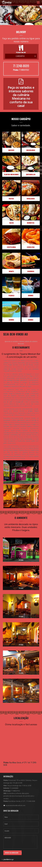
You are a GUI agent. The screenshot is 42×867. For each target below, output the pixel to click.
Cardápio (20, 56)
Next (39, 14)
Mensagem (20, 842)
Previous (3, 14)
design (9, 859)
